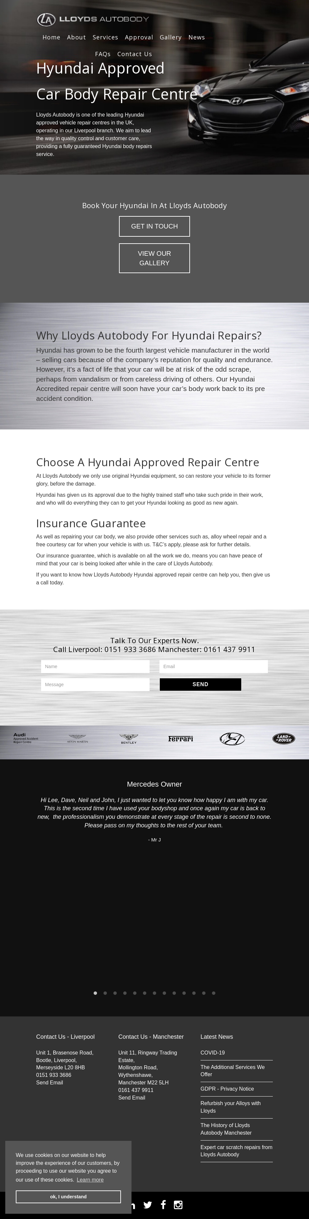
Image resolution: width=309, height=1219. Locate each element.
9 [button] (174, 993)
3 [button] (115, 993)
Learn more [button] (90, 1180)
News (196, 37)
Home (51, 37)
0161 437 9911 (230, 649)
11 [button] (194, 993)
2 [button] (105, 993)
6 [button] (144, 993)
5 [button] (134, 993)
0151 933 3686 (130, 649)
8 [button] (164, 993)
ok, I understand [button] (68, 1196)
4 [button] (125, 993)
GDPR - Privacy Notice (227, 1089)
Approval (139, 37)
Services (105, 37)
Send (200, 684)
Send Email (49, 1082)
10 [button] (184, 993)
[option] (26, 739)
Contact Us (134, 54)
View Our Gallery (154, 258)
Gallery (171, 37)
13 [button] (213, 993)
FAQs (103, 54)
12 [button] (204, 993)
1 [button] (95, 993)
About (76, 37)
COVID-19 (213, 1053)
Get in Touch (154, 226)
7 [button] (154, 993)
